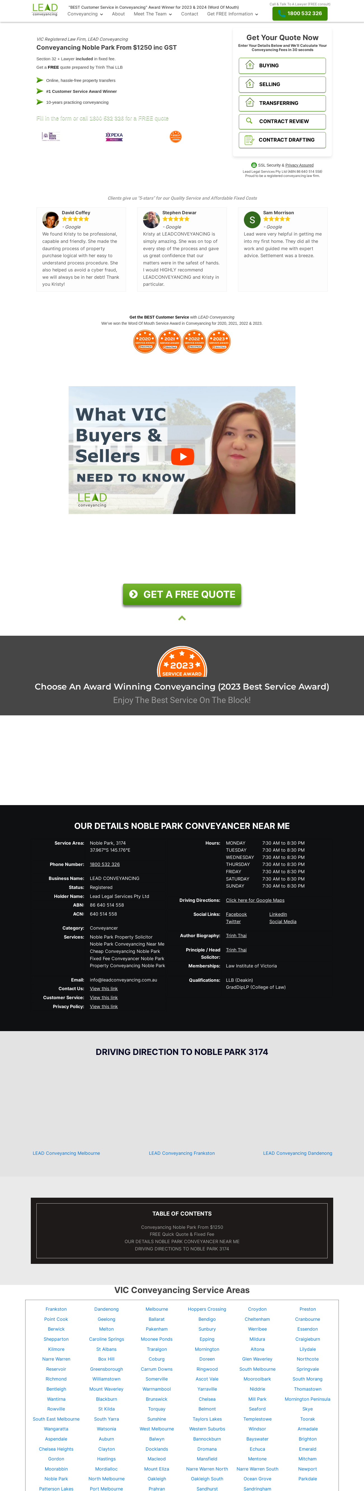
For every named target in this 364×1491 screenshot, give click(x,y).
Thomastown (307, 1389)
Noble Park (56, 1478)
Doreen (207, 1359)
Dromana (207, 1449)
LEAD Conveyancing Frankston (182, 1153)
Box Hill (106, 1359)
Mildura (257, 1339)
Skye (307, 1409)
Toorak (307, 1419)
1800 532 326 (107, 118)
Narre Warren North (207, 1469)
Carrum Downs (156, 1369)
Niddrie (257, 1389)
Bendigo (207, 1319)
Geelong (106, 1319)
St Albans (106, 1349)
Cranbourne (307, 1319)
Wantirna (56, 1399)
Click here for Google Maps (255, 900)
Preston (308, 1309)
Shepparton (56, 1339)
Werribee (257, 1329)
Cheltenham (257, 1319)
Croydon (257, 1309)
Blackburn (106, 1399)
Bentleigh (56, 1389)
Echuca (257, 1449)
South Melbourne (257, 1369)
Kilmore (56, 1349)
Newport (307, 1469)
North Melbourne (106, 1478)
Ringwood (207, 1369)
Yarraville (207, 1389)
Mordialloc (106, 1469)
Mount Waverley (106, 1389)
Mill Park (257, 1399)
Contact (189, 14)
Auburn (106, 1439)
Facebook (236, 914)
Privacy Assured (300, 165)
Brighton (308, 1439)
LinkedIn (278, 914)
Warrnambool (157, 1389)
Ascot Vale (207, 1379)
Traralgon (157, 1349)
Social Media (283, 921)
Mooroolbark (257, 1379)
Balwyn (156, 1439)
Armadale (308, 1429)
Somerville (157, 1379)
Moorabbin (56, 1469)
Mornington (207, 1349)
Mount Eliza (156, 1469)
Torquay (156, 1409)
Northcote (308, 1359)
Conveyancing (85, 14)
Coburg (157, 1359)
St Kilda (106, 1409)
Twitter (233, 921)
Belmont (207, 1409)
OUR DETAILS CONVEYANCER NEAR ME (182, 1241)
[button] (300, 13)
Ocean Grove (257, 1478)
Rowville (56, 1409)
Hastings (106, 1459)
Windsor (257, 1429)
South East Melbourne (56, 1419)
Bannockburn (207, 1439)
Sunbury (207, 1329)
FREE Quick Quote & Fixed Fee (182, 1234)
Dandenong (106, 1309)
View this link (104, 988)
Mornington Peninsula (307, 1399)
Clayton (106, 1449)
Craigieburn (307, 1339)
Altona (257, 1349)
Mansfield (207, 1459)
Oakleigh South (207, 1478)
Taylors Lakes (207, 1419)
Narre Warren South (257, 1469)
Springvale (308, 1369)
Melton (106, 1329)
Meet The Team (153, 14)
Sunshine (156, 1419)
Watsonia (106, 1429)
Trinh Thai (236, 935)
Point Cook (56, 1319)
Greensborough (106, 1369)
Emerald (307, 1449)
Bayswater (257, 1439)
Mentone (257, 1459)
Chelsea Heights (56, 1449)
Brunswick (156, 1399)
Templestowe (257, 1419)
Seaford (257, 1409)
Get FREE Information (232, 14)
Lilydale (308, 1349)
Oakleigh (157, 1478)
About (118, 14)
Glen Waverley (257, 1359)
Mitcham (307, 1459)
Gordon (56, 1459)
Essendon (307, 1329)
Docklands (157, 1449)
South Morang (308, 1379)
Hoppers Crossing (207, 1309)
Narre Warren (56, 1359)
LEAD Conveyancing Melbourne (66, 1153)
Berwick (56, 1329)
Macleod (157, 1459)
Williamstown (106, 1379)
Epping (207, 1339)
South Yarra (106, 1419)
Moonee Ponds (156, 1339)
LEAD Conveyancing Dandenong (297, 1153)
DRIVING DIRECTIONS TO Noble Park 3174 (182, 1249)
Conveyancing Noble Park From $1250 (182, 1227)
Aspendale (56, 1439)
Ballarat (157, 1319)
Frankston (56, 1309)
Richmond (56, 1379)
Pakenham (157, 1329)
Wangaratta (56, 1429)
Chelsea (207, 1399)
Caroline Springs (106, 1339)
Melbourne (157, 1309)
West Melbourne (157, 1429)
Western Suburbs (207, 1429)
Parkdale (307, 1478)
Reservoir (56, 1369)
